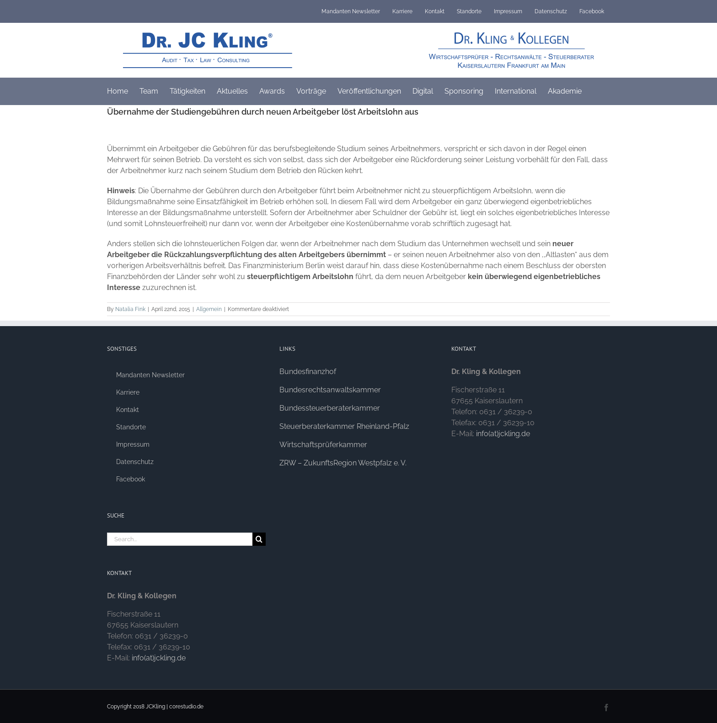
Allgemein (209, 309)
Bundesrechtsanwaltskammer (330, 389)
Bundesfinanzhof (307, 371)
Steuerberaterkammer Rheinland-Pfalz (344, 426)
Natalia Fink (130, 309)
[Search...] (179, 539)
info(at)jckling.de (159, 658)
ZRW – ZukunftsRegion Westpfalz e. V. (343, 463)
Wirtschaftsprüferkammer (323, 444)
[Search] (259, 539)
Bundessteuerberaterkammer (329, 408)
